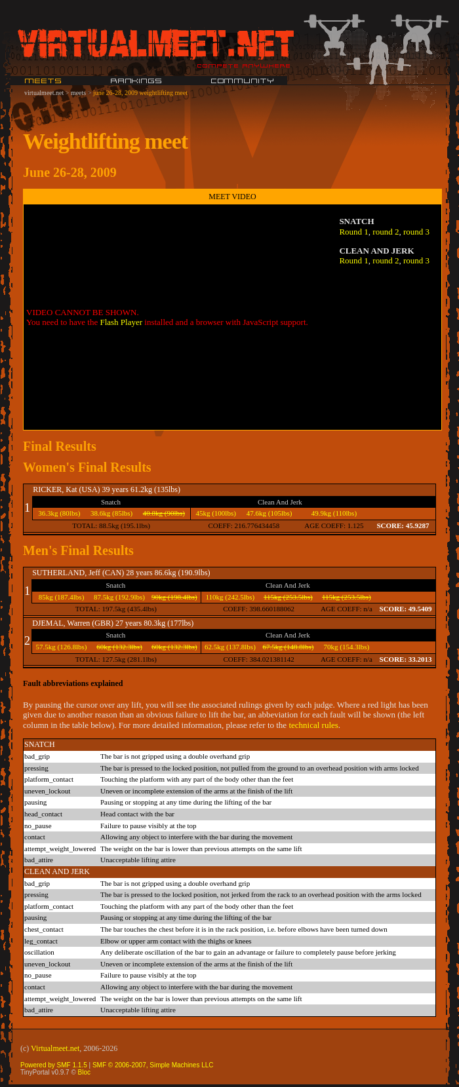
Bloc (84, 1072)
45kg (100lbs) (215, 513)
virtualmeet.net (44, 92)
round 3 (416, 232)
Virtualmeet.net (55, 1048)
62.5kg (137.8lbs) (230, 647)
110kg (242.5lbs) (229, 597)
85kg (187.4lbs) (62, 597)
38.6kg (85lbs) (111, 513)
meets (78, 92)
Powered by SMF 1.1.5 (53, 1065)
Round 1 (353, 232)
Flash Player (121, 322)
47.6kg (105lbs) (269, 513)
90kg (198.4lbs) (174, 597)
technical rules (313, 725)
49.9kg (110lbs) (334, 513)
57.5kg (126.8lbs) (61, 647)
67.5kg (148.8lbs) (287, 647)
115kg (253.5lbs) (288, 597)
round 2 (385, 232)
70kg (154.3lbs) (347, 647)
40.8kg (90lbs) (164, 513)
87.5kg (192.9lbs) (119, 597)
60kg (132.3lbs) (119, 647)
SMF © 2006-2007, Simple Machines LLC (153, 1065)
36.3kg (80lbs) (59, 513)
